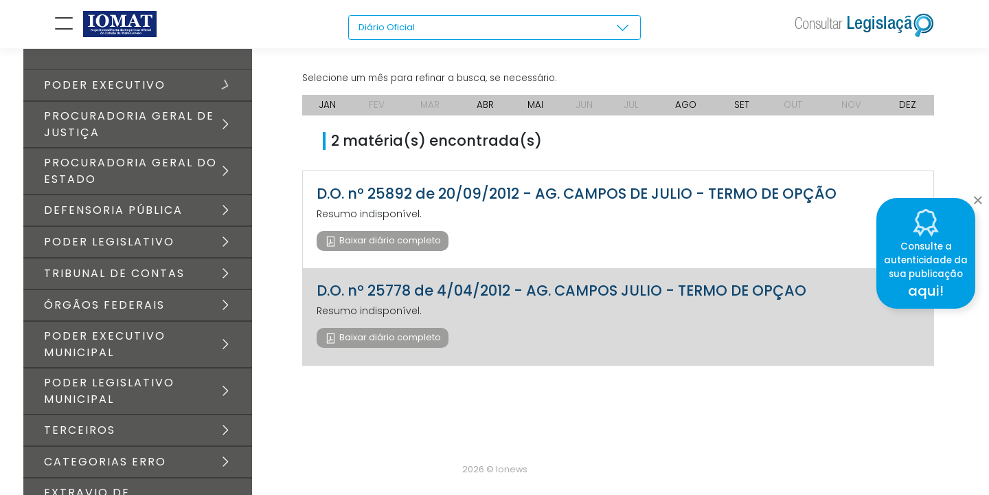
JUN (584, 110)
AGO (688, 110)
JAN (327, 110)
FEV (376, 110)
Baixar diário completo (389, 245)
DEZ (909, 110)
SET (743, 110)
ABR (484, 110)
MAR (429, 110)
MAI (535, 110)
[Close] (978, 196)
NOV (853, 110)
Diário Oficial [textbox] (389, 27)
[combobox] (494, 28)
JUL (632, 110)
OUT (794, 110)
